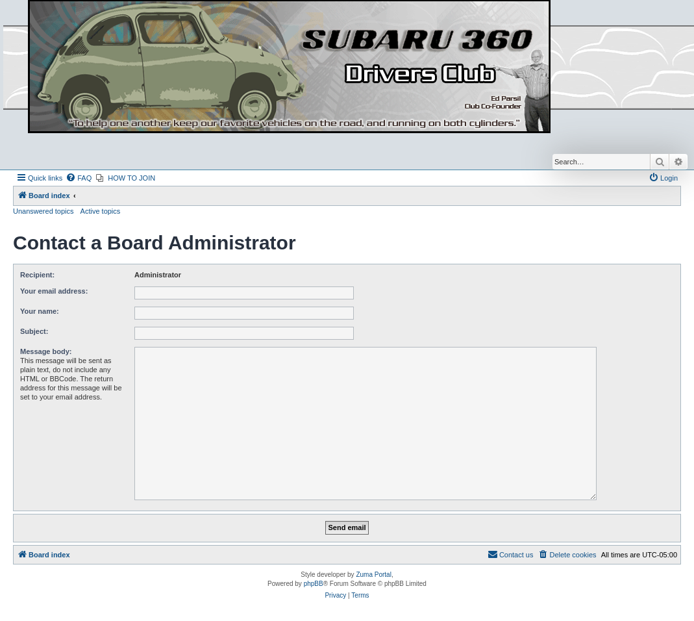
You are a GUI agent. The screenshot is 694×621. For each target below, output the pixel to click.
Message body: (45, 351)
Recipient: (37, 275)
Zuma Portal (373, 574)
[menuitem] (79, 178)
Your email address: (54, 291)
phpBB (313, 583)
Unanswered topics (43, 211)
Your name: (39, 311)
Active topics (101, 211)
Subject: (34, 331)
